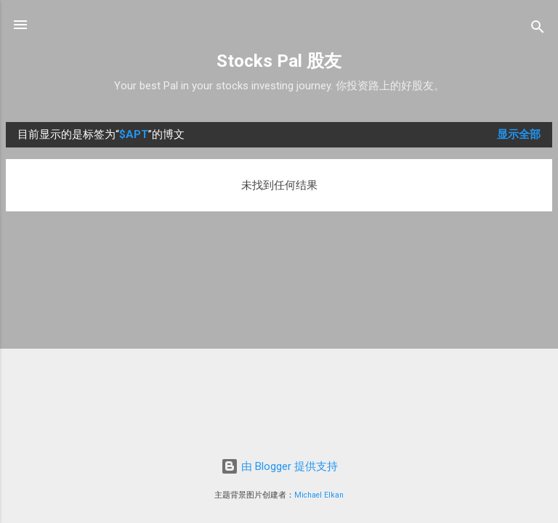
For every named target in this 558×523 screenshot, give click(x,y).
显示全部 (519, 134)
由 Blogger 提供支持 (279, 466)
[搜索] (537, 29)
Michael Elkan (319, 495)
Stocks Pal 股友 (279, 61)
